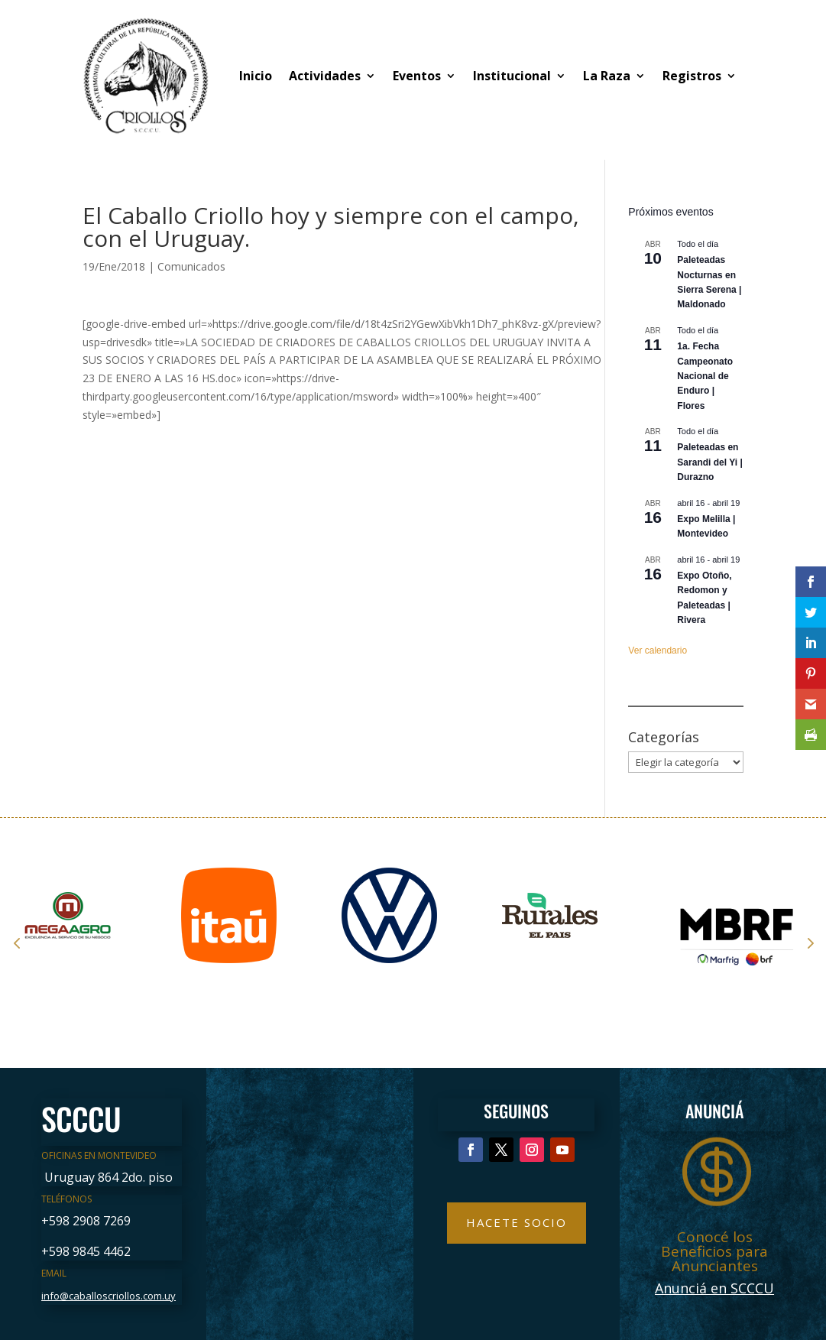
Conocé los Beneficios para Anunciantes (714, 1251)
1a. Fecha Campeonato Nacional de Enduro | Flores (705, 376)
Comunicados (191, 266)
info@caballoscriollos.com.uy (108, 1296)
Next (809, 942)
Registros (691, 75)
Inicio (255, 75)
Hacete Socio (516, 1222)
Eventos (417, 75)
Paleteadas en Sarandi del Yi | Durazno (709, 462)
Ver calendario (657, 650)
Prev (17, 942)
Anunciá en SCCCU (714, 1288)
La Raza (606, 75)
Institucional (512, 75)
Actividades (325, 75)
